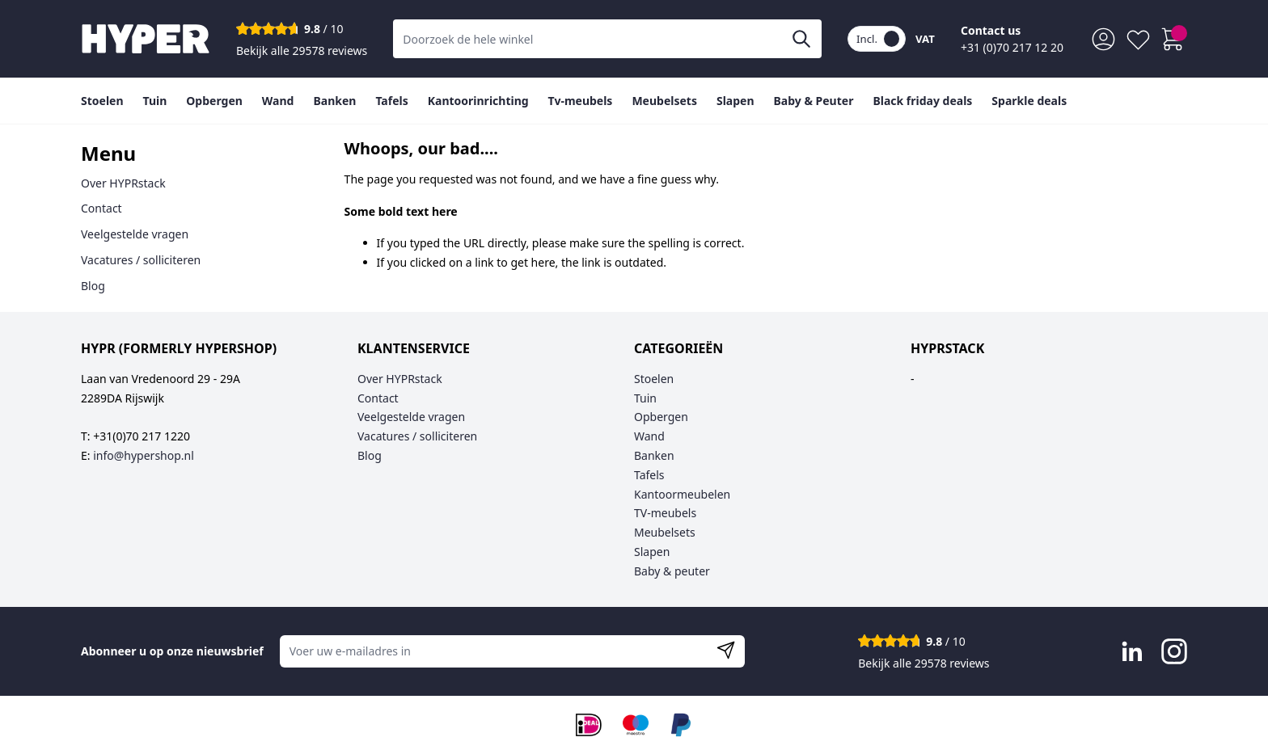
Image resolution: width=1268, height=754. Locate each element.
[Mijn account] (1103, 39)
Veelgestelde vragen (134, 234)
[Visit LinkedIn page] (1132, 651)
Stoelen (654, 378)
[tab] (191, 154)
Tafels (649, 474)
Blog (93, 285)
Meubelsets (664, 532)
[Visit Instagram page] (1174, 651)
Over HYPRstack (123, 183)
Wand (649, 436)
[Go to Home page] (145, 39)
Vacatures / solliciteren (141, 259)
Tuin (645, 398)
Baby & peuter (672, 571)
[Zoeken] (801, 38)
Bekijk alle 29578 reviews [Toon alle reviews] (301, 51)
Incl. (877, 39)
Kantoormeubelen (682, 494)
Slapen (652, 551)
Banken (654, 455)
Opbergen (661, 416)
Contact (101, 208)
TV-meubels (665, 512)
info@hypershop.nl (143, 455)
